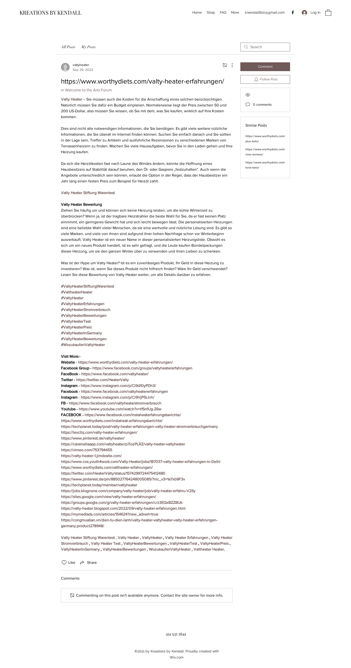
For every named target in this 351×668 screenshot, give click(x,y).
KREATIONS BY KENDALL (50, 12)
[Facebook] (292, 12)
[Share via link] (88, 562)
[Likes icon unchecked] (64, 562)
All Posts (68, 47)
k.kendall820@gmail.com (265, 12)
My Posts (88, 47)
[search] (265, 47)
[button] (328, 12)
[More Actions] (230, 65)
